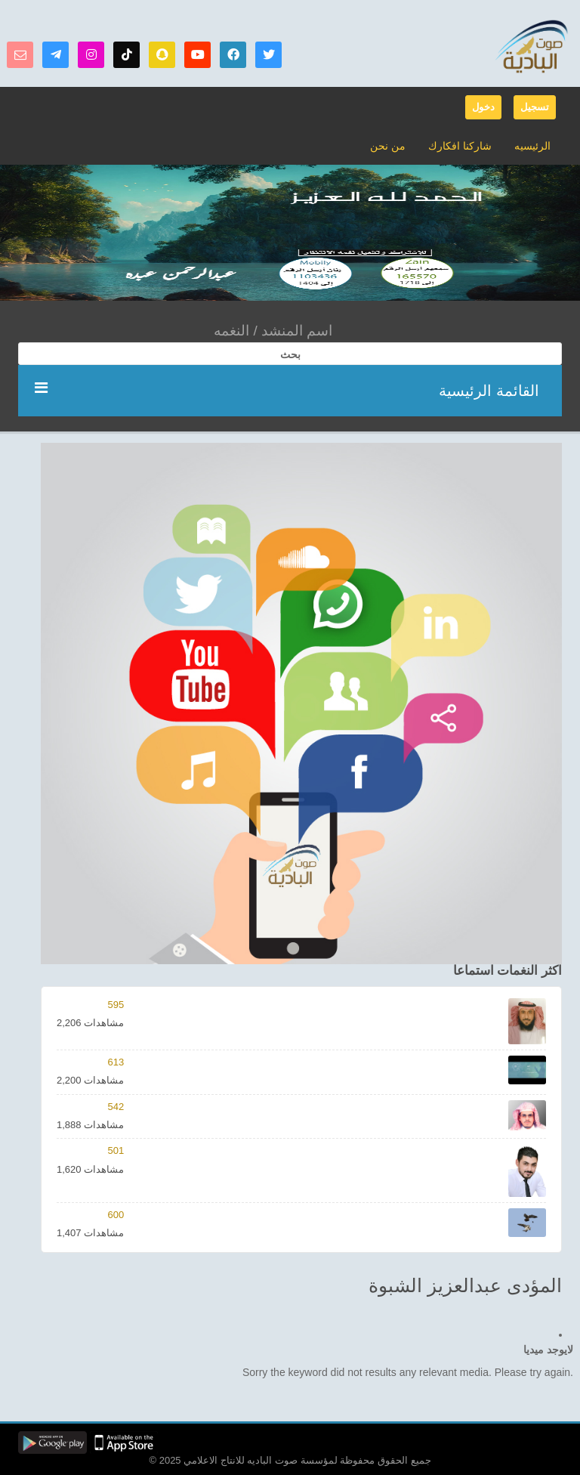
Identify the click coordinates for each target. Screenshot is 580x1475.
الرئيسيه (532, 146)
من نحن (388, 146)
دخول (483, 107)
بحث (290, 354)
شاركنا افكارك (460, 146)
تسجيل (534, 107)
